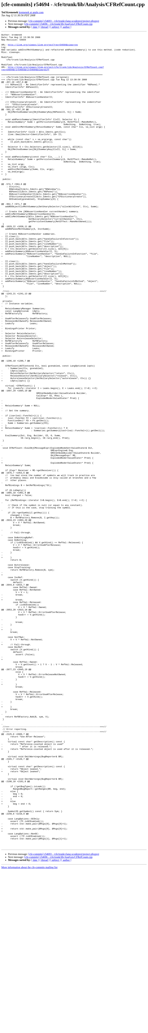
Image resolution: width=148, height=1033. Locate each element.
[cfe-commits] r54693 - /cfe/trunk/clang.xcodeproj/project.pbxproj (63, 21)
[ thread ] (44, 27)
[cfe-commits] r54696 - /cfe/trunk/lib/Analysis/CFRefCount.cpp (58, 24)
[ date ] (35, 27)
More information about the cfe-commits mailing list (29, 1030)
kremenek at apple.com (31, 12)
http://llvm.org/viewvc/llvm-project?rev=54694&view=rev (43, 47)
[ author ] (66, 27)
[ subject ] (55, 27)
